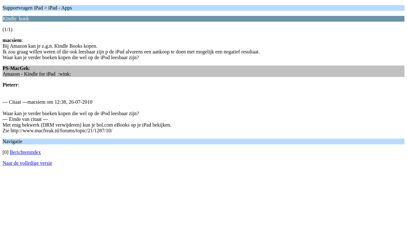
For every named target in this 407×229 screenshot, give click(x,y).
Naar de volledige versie (27, 163)
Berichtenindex (25, 152)
